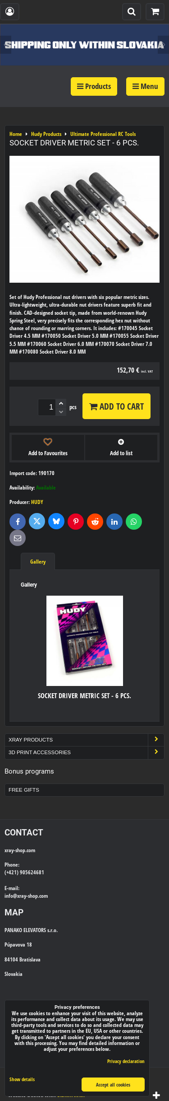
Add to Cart (116, 406)
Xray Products (86, 740)
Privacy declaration (126, 1061)
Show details (22, 1079)
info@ (11, 895)
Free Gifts (24, 790)
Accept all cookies (113, 1084)
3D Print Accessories (86, 752)
